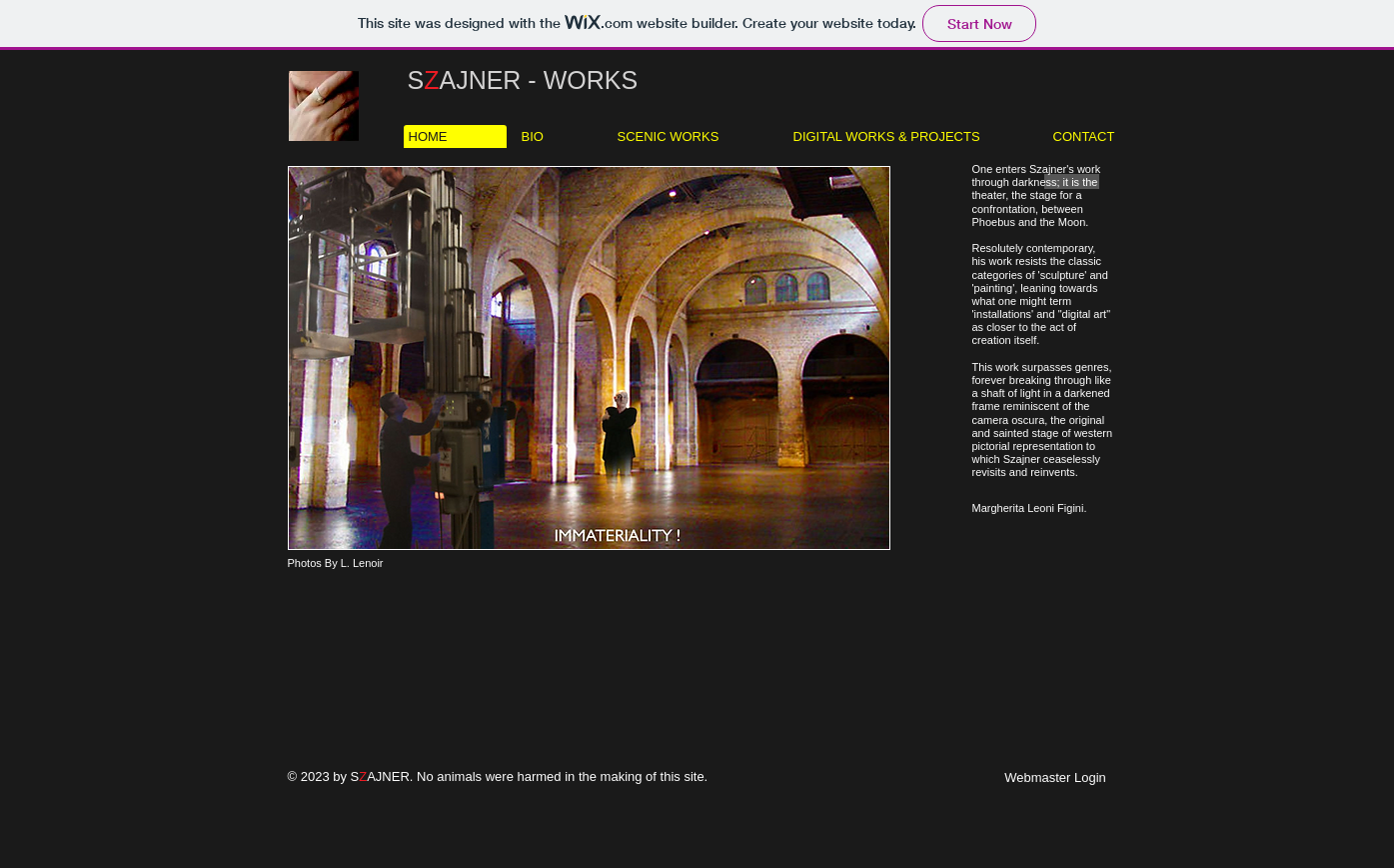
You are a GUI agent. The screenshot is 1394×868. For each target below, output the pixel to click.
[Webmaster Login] (1055, 778)
